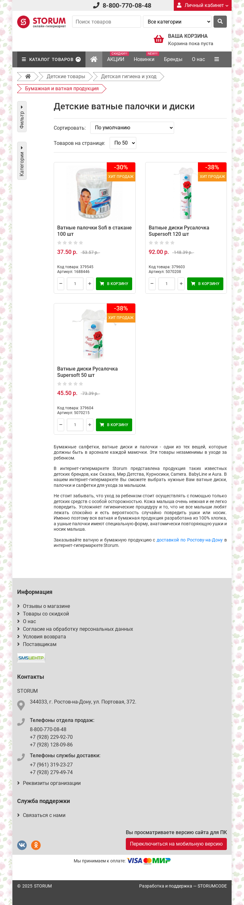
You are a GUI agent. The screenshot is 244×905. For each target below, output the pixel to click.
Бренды (173, 59)
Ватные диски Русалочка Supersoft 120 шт (179, 231)
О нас (198, 59)
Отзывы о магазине (43, 606)
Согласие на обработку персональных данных (75, 629)
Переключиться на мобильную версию (176, 844)
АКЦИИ (118, 56)
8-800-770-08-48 (127, 5)
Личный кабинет (202, 5)
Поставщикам (37, 644)
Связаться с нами (41, 815)
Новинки (146, 56)
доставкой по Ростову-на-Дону (190, 539)
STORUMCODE (212, 885)
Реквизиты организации (49, 783)
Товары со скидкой (43, 614)
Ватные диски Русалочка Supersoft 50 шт (87, 372)
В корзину (114, 284)
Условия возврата (41, 637)
